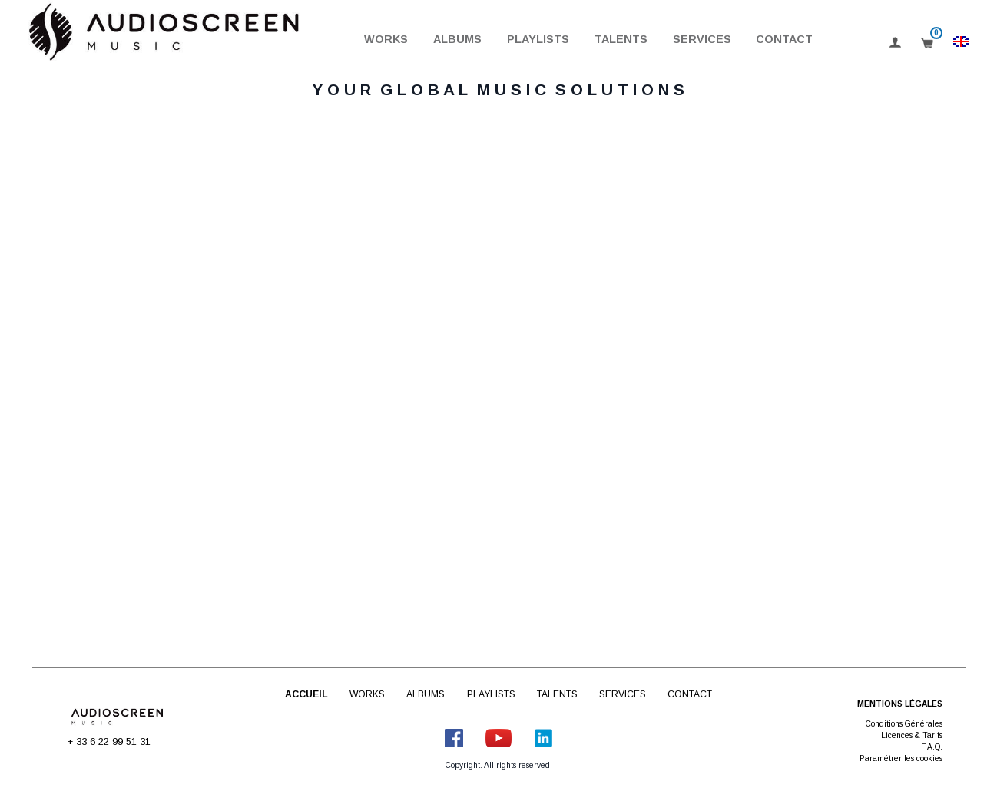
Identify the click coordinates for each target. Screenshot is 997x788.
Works (386, 39)
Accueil (306, 694)
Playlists (538, 39)
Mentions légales (899, 704)
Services (702, 39)
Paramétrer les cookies (901, 758)
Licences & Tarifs (911, 735)
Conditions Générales (904, 724)
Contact (784, 39)
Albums (457, 39)
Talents (621, 39)
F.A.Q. (931, 747)
